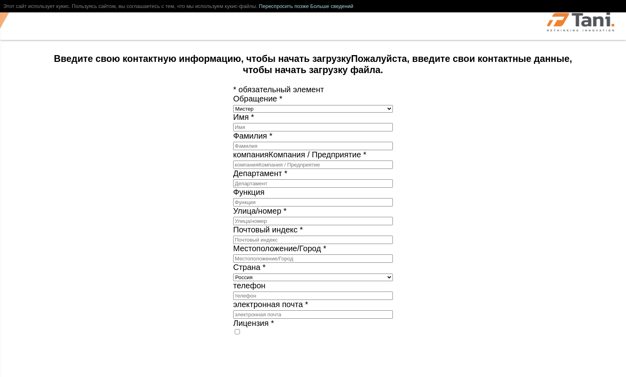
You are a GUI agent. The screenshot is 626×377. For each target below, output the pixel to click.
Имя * (243, 117)
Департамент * (260, 173)
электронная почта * (270, 304)
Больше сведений (331, 6)
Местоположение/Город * (279, 248)
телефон (249, 285)
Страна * (249, 267)
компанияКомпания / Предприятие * (299, 154)
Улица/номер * (260, 210)
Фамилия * (252, 135)
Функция (248, 192)
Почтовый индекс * (268, 229)
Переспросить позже (284, 6)
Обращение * (257, 98)
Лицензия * (253, 323)
